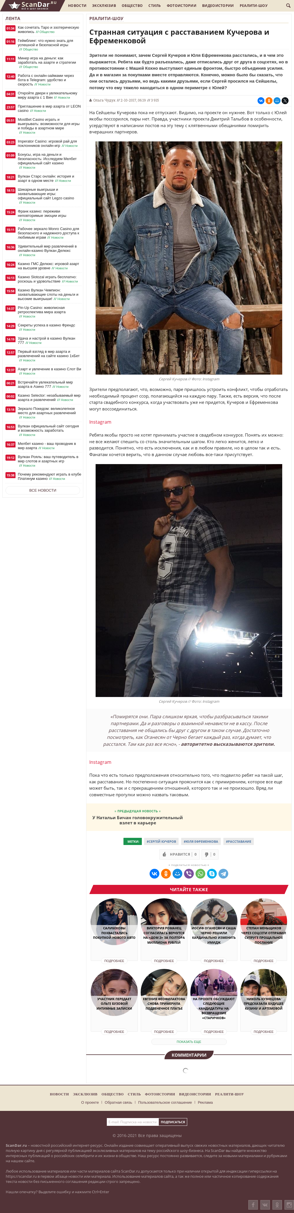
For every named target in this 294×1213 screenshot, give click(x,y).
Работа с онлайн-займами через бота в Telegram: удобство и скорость (46, 80)
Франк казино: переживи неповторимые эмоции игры (42, 215)
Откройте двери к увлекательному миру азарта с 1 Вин (47, 95)
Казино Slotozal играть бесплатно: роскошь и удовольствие (48, 279)
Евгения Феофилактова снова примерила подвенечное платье (164, 1003)
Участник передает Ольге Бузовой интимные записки (114, 1003)
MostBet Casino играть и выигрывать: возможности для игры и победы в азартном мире (49, 126)
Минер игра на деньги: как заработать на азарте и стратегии (47, 62)
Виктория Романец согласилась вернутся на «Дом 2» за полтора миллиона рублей (164, 935)
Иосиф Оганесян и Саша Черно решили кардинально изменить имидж (214, 935)
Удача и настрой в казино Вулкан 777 (46, 340)
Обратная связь (118, 1102)
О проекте (90, 1102)
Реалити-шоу (254, 5)
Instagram (100, 422)
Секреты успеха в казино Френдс (46, 327)
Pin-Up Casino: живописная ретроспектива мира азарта (41, 312)
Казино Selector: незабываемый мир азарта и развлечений (49, 397)
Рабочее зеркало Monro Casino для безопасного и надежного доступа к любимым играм (48, 233)
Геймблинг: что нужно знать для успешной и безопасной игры (45, 45)
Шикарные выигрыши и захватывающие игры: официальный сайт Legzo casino (46, 196)
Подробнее (114, 961)
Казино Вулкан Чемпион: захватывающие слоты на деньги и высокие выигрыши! (48, 294)
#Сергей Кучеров (161, 841)
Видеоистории (218, 5)
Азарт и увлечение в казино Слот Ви (49, 371)
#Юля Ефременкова (201, 841)
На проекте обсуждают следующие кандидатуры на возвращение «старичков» (214, 1008)
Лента (12, 18)
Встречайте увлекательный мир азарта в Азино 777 (45, 384)
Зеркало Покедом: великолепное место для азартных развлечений (47, 413)
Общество (132, 5)
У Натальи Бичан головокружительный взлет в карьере (137, 820)
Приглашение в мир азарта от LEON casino (49, 108)
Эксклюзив (104, 5)
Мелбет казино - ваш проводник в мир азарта (47, 445)
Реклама (205, 1102)
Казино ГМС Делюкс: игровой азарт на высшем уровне (48, 266)
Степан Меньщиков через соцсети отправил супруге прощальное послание (263, 935)
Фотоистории (181, 5)
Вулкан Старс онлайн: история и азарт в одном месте (46, 178)
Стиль (154, 5)
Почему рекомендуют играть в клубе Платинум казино (49, 476)
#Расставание (238, 841)
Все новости (42, 490)
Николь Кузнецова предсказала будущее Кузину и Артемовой (263, 1003)
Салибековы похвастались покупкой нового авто (114, 933)
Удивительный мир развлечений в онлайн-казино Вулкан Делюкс (47, 250)
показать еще (189, 1041)
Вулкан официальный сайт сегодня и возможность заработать (48, 430)
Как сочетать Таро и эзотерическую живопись (48, 29)
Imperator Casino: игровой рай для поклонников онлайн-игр (48, 143)
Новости (77, 5)
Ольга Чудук (104, 100)
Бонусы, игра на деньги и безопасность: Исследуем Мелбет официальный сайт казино (47, 161)
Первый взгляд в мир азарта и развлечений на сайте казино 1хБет (49, 356)
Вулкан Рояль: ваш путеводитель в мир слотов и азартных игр (48, 461)
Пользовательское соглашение (165, 1102)
